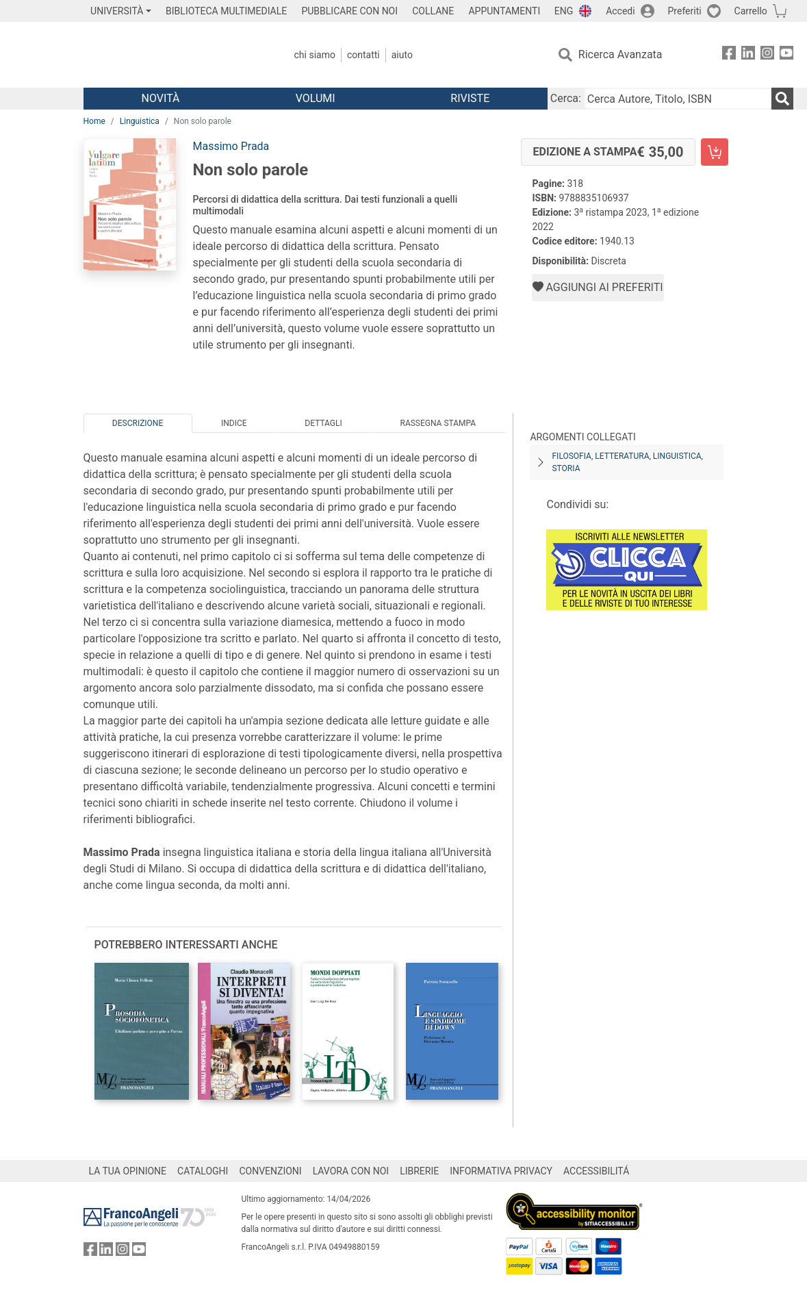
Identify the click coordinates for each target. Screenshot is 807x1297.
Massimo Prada (230, 146)
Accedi (620, 10)
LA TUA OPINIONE (128, 1171)
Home (94, 121)
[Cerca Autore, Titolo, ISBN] (677, 99)
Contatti (363, 54)
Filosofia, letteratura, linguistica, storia (627, 462)
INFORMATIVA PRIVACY (501, 1171)
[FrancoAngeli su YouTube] (786, 55)
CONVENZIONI (270, 1171)
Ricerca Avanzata (620, 54)
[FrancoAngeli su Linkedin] (748, 55)
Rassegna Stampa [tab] (438, 423)
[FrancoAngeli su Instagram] (767, 55)
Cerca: (565, 98)
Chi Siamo (314, 54)
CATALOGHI (202, 1171)
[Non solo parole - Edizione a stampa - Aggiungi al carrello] (714, 152)
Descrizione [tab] (137, 423)
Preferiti (685, 10)
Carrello (750, 10)
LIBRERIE (419, 1171)
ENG (563, 10)
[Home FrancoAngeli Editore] (174, 54)
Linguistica (139, 121)
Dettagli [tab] (323, 423)
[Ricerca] (782, 99)
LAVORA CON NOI (351, 1171)
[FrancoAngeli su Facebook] (729, 55)
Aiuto (402, 54)
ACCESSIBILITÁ (596, 1171)
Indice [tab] (234, 423)
